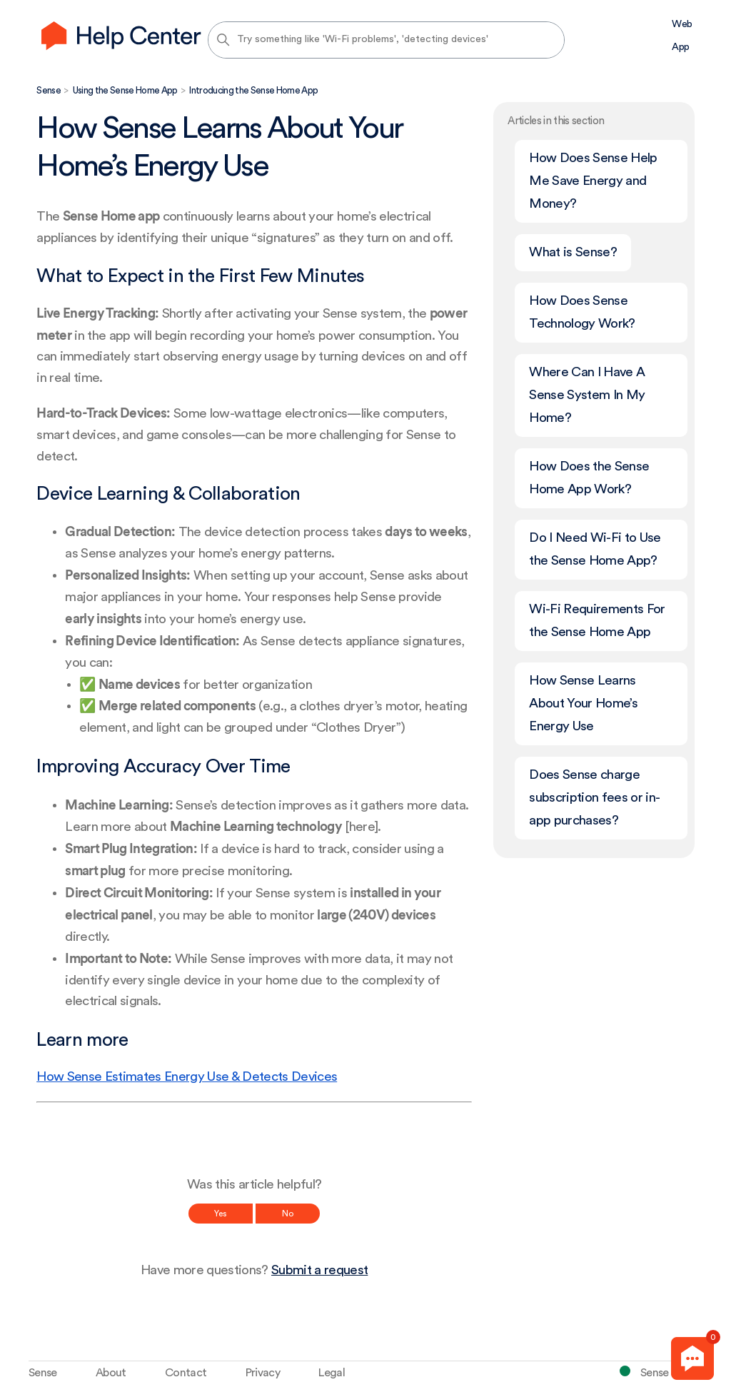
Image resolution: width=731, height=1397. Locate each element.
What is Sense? (573, 252)
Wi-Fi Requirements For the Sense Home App (597, 620)
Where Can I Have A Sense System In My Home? (587, 395)
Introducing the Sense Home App (253, 90)
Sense (48, 90)
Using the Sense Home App (125, 90)
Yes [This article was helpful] (220, 1213)
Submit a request (319, 1270)
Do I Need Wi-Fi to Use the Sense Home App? (594, 549)
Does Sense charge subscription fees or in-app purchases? (594, 797)
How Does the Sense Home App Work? (589, 478)
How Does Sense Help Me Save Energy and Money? (593, 181)
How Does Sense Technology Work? (582, 312)
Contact (185, 1372)
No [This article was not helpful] (287, 1213)
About (111, 1372)
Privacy (263, 1372)
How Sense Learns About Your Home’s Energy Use (583, 703)
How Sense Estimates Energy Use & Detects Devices (186, 1077)
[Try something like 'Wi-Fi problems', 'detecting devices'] (386, 40)
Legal (331, 1372)
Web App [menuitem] (682, 35)
